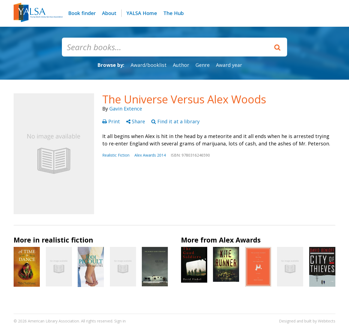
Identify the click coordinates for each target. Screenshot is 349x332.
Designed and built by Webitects (307, 321)
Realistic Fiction (116, 155)
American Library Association (53, 321)
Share (136, 121)
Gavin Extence (125, 108)
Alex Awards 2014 (150, 155)
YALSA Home (142, 13)
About (109, 13)
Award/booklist (149, 65)
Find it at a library (175, 121)
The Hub (173, 13)
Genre (202, 65)
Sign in (120, 321)
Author (181, 65)
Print (111, 121)
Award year (229, 65)
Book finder (82, 13)
